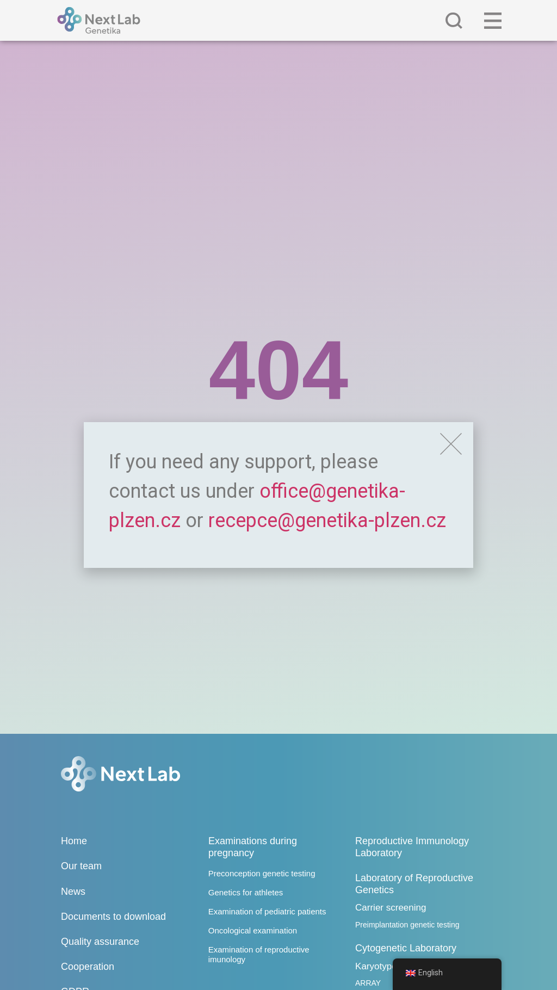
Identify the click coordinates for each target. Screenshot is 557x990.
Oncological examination (252, 930)
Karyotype (376, 966)
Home (74, 841)
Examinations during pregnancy (252, 847)
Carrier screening (390, 907)
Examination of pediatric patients (267, 911)
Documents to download (113, 916)
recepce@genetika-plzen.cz (327, 520)
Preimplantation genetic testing (407, 924)
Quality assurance (100, 941)
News (73, 891)
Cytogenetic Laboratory (405, 948)
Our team (81, 866)
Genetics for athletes (245, 892)
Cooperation (87, 966)
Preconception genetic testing (261, 873)
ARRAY (368, 983)
